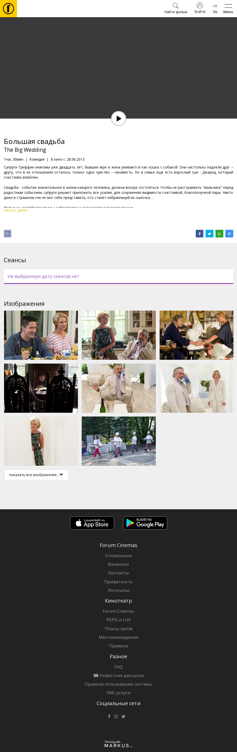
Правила (118, 646)
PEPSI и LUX (118, 620)
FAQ (118, 667)
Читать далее (15, 210)
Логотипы (119, 590)
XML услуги (118, 692)
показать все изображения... (36, 474)
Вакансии (118, 564)
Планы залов (119, 628)
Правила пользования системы (118, 684)
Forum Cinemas (118, 611)
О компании (118, 555)
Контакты (118, 573)
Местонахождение (118, 637)
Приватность (118, 582)
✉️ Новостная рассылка (118, 675)
